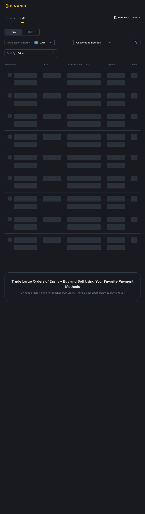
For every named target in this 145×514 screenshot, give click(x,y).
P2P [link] (22, 18)
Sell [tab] (30, 32)
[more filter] (136, 42)
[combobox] (49, 42)
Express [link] (10, 18)
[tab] (10, 18)
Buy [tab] (14, 32)
